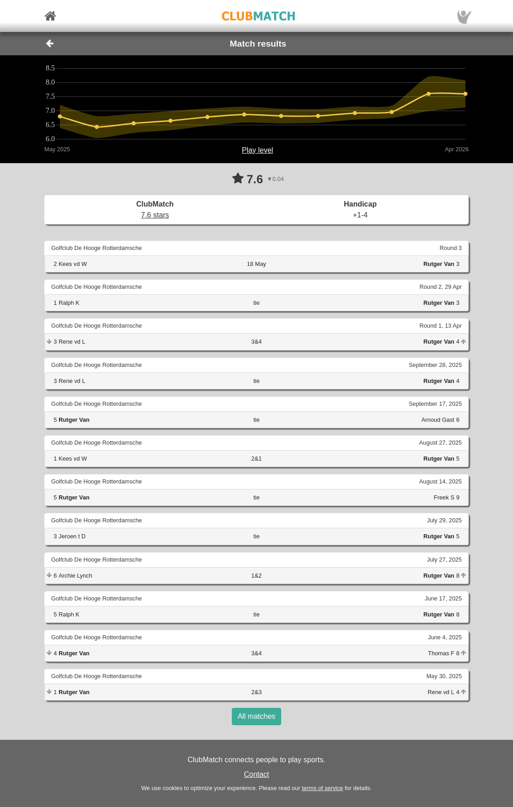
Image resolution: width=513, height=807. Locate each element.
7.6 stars (155, 215)
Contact (256, 774)
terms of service (322, 788)
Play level (257, 150)
